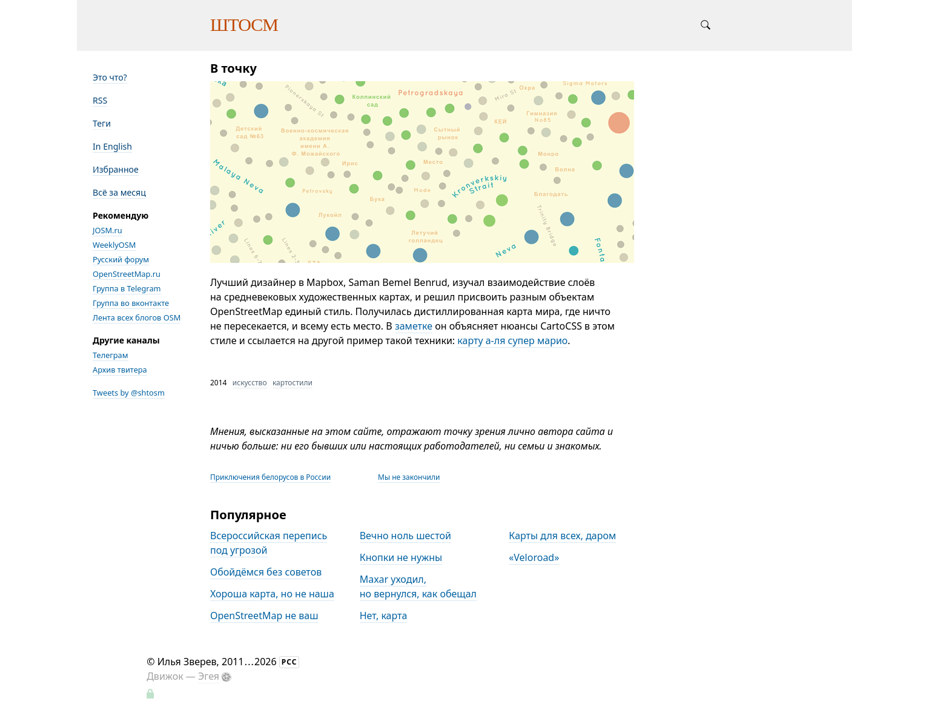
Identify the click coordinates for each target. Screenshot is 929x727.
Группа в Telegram (127, 288)
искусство (250, 382)
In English (112, 146)
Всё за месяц (119, 192)
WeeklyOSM (114, 244)
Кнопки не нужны (401, 557)
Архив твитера (120, 369)
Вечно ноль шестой (405, 535)
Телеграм (110, 355)
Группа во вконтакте (131, 302)
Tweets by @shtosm (129, 392)
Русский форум (121, 259)
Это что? (110, 77)
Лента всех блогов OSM (136, 317)
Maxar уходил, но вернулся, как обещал (418, 586)
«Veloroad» (534, 557)
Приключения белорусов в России (270, 477)
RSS (100, 100)
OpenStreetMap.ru (126, 273)
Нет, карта (384, 615)
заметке (413, 326)
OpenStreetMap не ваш (264, 615)
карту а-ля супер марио (512, 340)
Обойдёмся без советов (266, 572)
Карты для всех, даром (562, 535)
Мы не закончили (409, 477)
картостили (292, 382)
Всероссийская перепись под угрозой (268, 543)
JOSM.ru (107, 230)
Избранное (116, 169)
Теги (102, 123)
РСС (289, 662)
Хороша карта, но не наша (272, 593)
